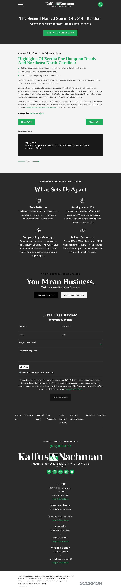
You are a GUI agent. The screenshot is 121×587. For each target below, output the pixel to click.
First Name (23, 327)
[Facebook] (49, 471)
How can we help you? (28, 351)
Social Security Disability (63, 419)
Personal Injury (37, 113)
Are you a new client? (27, 343)
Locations (90, 415)
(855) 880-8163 (60, 446)
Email (64, 335)
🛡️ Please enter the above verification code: (36, 372)
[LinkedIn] (66, 471)
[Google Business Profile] (60, 471)
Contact (102, 415)
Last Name (66, 327)
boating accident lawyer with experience (41, 107)
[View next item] (36, 161)
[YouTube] (72, 471)
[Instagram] (55, 471)
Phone (21, 335)
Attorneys (28, 415)
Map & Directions (60, 499)
